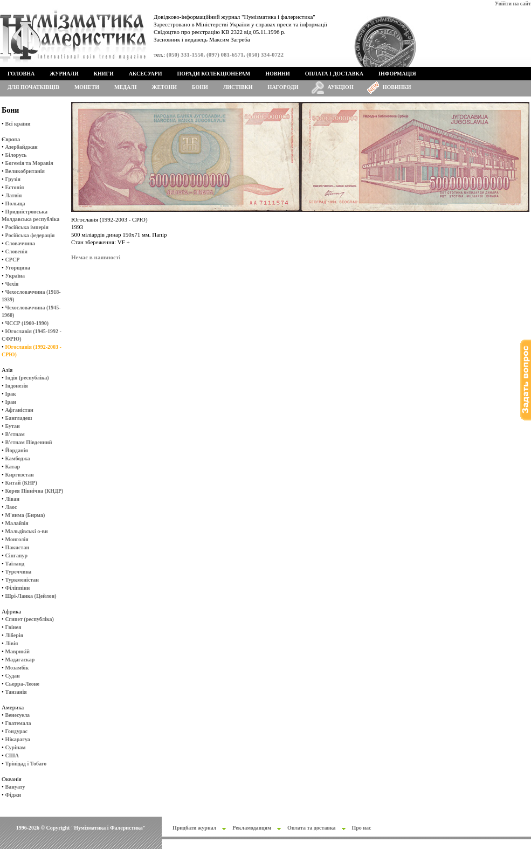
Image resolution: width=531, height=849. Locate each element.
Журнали (64, 74)
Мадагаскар (20, 659)
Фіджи (13, 795)
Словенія (16, 251)
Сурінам (15, 747)
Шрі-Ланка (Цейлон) (31, 596)
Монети (86, 87)
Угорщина (17, 268)
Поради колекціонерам (213, 74)
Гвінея (13, 627)
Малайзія (17, 523)
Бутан (12, 426)
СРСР (12, 260)
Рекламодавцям (251, 828)
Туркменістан (22, 580)
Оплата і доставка (334, 74)
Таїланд (15, 564)
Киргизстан (19, 475)
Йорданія (16, 450)
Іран (10, 402)
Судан (12, 676)
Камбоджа (17, 458)
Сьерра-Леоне (22, 684)
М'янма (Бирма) (25, 515)
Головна (21, 74)
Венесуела (17, 715)
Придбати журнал (194, 828)
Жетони (164, 87)
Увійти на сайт (513, 3)
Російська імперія (27, 227)
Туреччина (18, 572)
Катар (12, 467)
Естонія (14, 187)
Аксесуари (145, 74)
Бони (200, 87)
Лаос (11, 507)
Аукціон (341, 87)
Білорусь (16, 155)
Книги (104, 74)
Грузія (12, 179)
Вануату (15, 787)
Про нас (361, 828)
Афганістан (19, 410)
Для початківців (33, 87)
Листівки (238, 87)
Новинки (397, 87)
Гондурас (16, 731)
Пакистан (17, 547)
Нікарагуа (17, 739)
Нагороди (283, 87)
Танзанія (16, 692)
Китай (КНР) (21, 483)
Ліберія (14, 635)
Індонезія (16, 386)
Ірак (10, 394)
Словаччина (20, 243)
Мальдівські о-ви (26, 531)
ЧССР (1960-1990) (27, 323)
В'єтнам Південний (28, 442)
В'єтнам (15, 434)
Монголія (17, 539)
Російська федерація (30, 235)
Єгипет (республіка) (29, 619)
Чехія (12, 284)
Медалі (125, 87)
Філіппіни (17, 588)
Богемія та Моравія (29, 163)
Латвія (13, 195)
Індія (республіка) (27, 378)
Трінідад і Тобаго (26, 764)
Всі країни (18, 124)
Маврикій (17, 651)
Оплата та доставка (311, 828)
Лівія (11, 643)
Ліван (12, 499)
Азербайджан (21, 147)
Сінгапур (16, 555)
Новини (277, 74)
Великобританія (25, 171)
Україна (15, 276)
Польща (15, 203)
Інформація (397, 74)
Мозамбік (17, 668)
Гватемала (18, 723)
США (12, 755)
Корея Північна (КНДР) (34, 491)
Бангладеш (18, 418)
